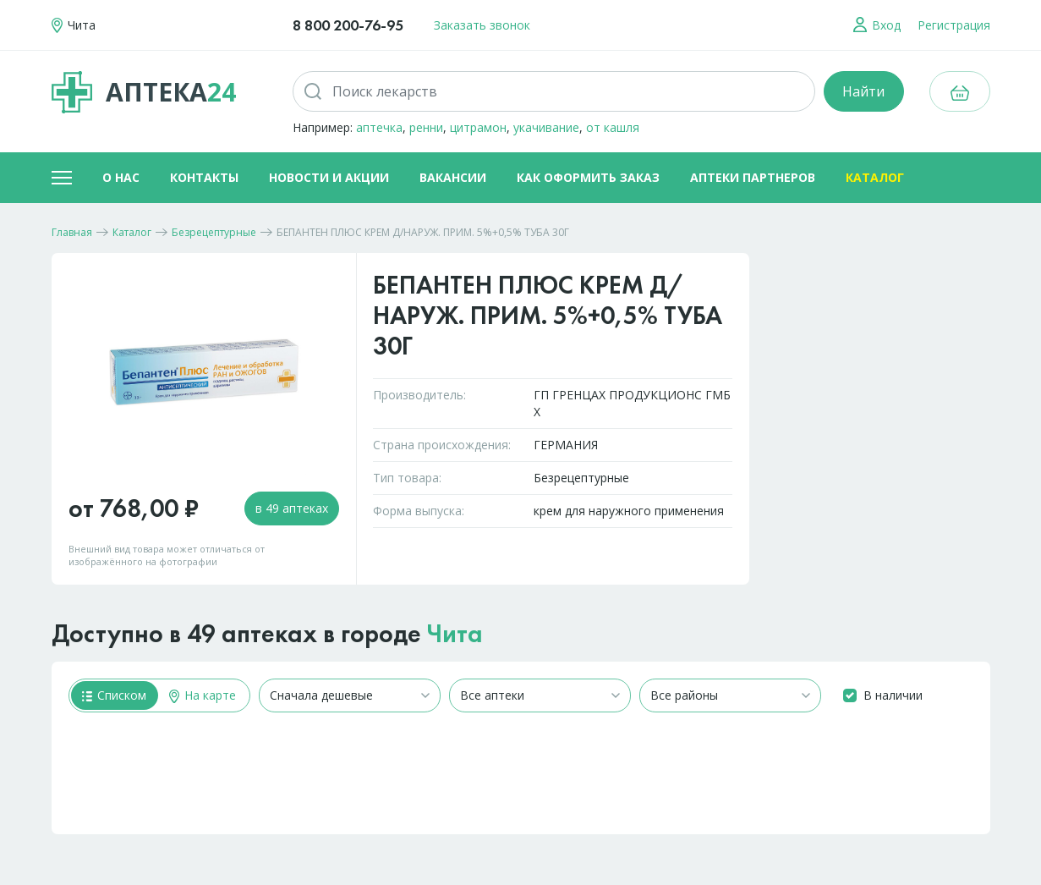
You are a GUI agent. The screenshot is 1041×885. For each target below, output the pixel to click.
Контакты (204, 177)
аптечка (379, 127)
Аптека (144, 92)
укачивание (546, 127)
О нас (121, 177)
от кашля (612, 127)
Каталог (875, 177)
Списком (114, 695)
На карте (202, 695)
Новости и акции (329, 177)
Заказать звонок (482, 25)
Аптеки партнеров (752, 177)
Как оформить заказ (588, 177)
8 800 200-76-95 (348, 25)
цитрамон (478, 127)
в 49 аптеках (291, 508)
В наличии (893, 695)
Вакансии (452, 177)
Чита (455, 634)
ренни (426, 127)
